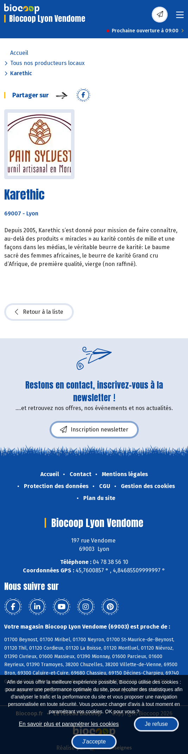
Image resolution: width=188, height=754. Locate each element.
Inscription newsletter (94, 429)
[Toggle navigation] (180, 17)
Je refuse (156, 724)
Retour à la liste (39, 312)
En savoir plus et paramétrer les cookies (69, 724)
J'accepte (94, 742)
